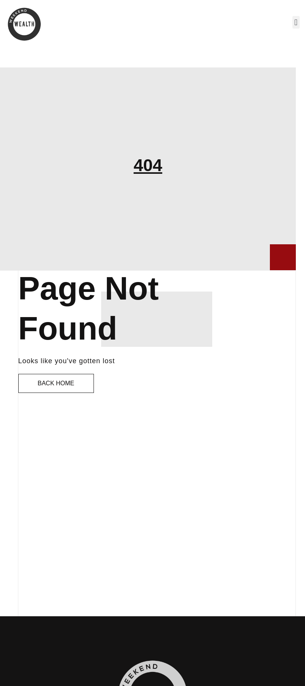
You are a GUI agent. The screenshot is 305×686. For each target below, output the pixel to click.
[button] (296, 22)
